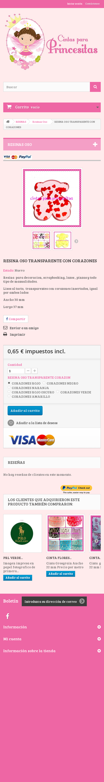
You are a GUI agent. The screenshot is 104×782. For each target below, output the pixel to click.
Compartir (15, 319)
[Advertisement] (52, 708)
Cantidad (15, 365)
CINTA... (95, 558)
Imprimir (17, 334)
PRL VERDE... (13, 558)
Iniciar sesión (74, 3)
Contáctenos (92, 3)
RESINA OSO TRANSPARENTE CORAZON (39, 377)
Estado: (8, 270)
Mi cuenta (12, 638)
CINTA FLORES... (58, 558)
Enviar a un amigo (24, 328)
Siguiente (76, 241)
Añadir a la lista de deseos (36, 423)
